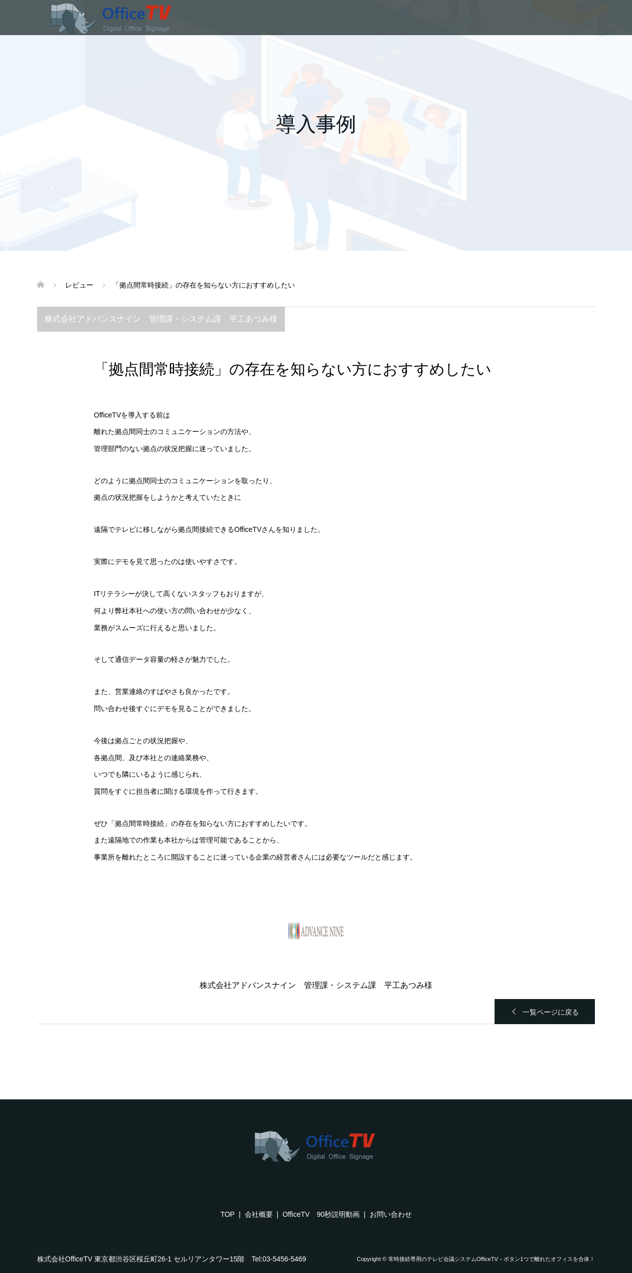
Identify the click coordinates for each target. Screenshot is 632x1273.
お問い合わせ (391, 1214)
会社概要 (259, 1214)
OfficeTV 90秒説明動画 (321, 1214)
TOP (227, 1214)
